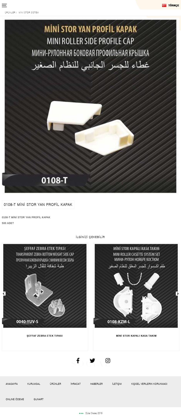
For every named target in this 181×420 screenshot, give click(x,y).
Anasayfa (12, 383)
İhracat (76, 383)
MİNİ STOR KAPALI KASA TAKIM (136, 335)
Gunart (39, 399)
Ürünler (55, 383)
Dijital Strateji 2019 (90, 413)
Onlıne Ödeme (15, 399)
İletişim (117, 383)
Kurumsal (33, 383)
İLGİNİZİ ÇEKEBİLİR (90, 237)
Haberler (96, 383)
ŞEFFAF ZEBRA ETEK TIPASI (45, 335)
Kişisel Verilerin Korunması (149, 383)
